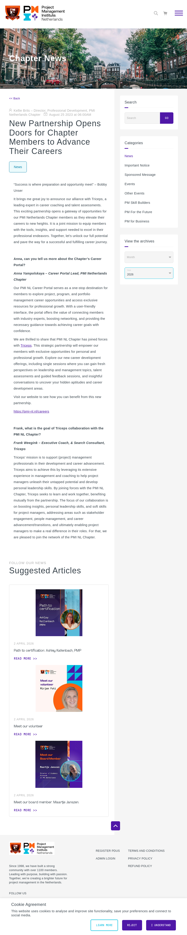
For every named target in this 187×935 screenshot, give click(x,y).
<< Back (14, 98)
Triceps (26, 345)
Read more (22, 658)
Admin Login (105, 858)
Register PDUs (108, 850)
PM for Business (137, 221)
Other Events (134, 193)
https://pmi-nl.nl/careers (31, 411)
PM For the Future (138, 212)
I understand (161, 925)
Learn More (104, 925)
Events (130, 184)
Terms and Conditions (146, 850)
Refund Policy (140, 866)
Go (166, 118)
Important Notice (137, 165)
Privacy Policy (140, 858)
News (129, 156)
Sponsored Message (140, 174)
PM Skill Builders (137, 202)
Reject (132, 925)
